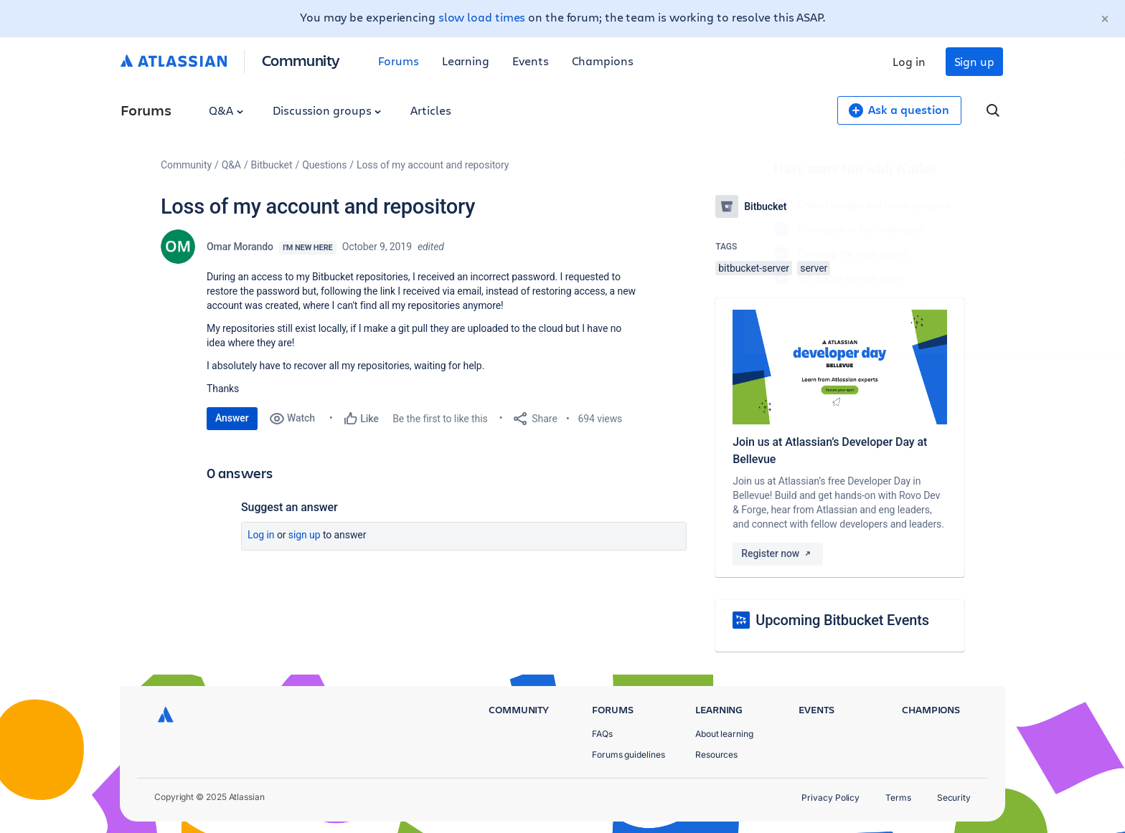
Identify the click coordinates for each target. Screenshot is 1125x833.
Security (954, 797)
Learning (465, 60)
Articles (430, 110)
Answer (232, 418)
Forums (398, 60)
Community (301, 59)
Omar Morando (240, 246)
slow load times (482, 16)
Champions (603, 60)
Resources (716, 754)
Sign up (974, 61)
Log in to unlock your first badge (732, 320)
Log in (909, 61)
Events (530, 60)
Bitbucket (272, 165)
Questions (324, 165)
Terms (898, 797)
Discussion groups (327, 110)
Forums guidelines (628, 754)
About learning (724, 733)
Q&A (226, 110)
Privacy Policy (830, 797)
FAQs (602, 733)
